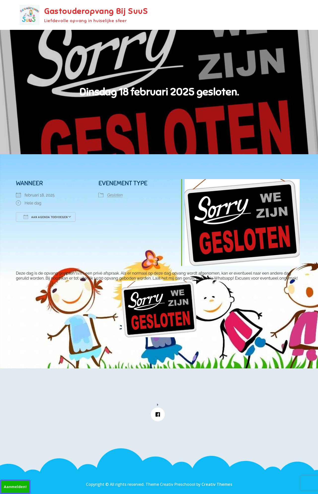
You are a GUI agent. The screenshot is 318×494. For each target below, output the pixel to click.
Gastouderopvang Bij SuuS (96, 11)
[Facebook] (159, 414)
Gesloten (115, 195)
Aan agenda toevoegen (46, 217)
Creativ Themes (216, 484)
